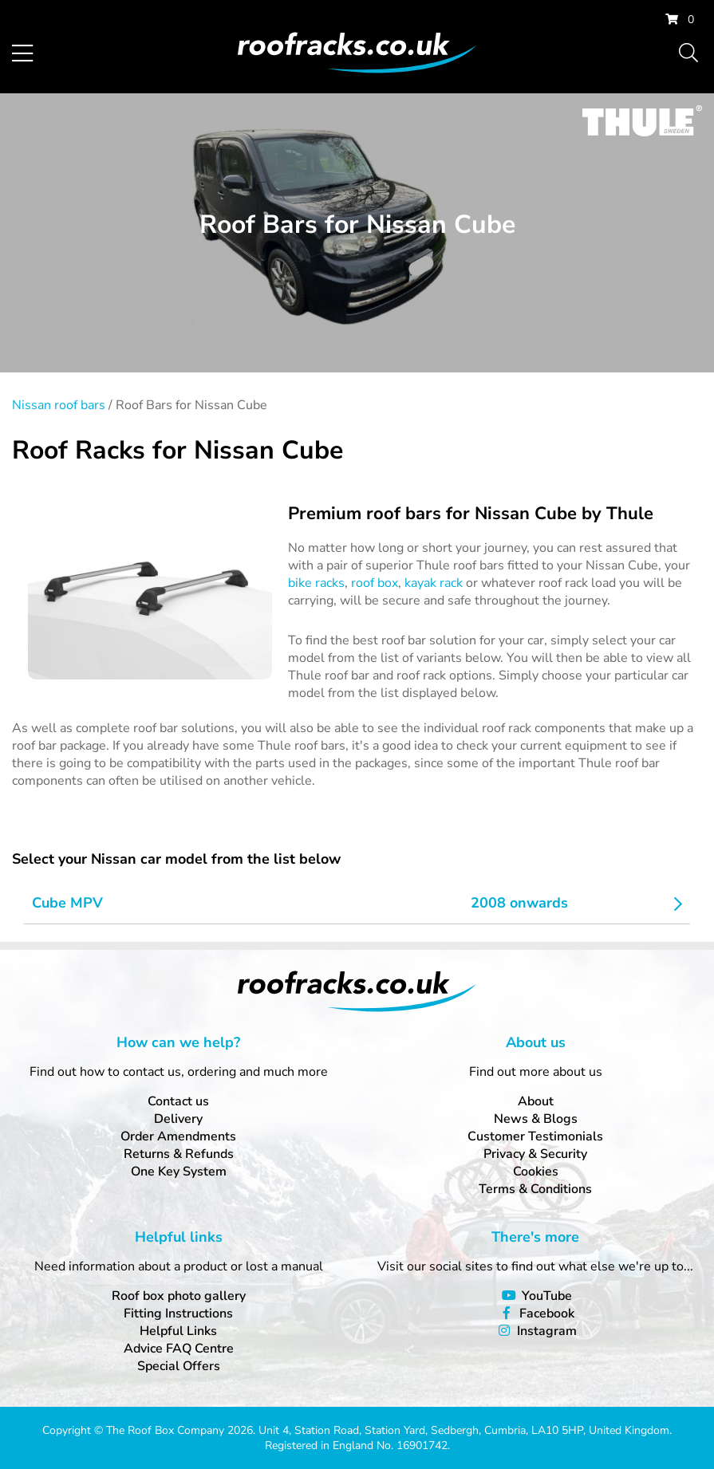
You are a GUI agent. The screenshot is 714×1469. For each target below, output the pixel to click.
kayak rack (433, 583)
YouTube (547, 1296)
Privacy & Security (535, 1154)
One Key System (179, 1171)
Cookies (535, 1171)
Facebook (546, 1313)
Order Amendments (178, 1136)
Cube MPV (67, 902)
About (536, 1101)
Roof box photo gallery (179, 1296)
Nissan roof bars (58, 405)
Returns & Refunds (179, 1154)
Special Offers (178, 1366)
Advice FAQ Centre (179, 1348)
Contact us (178, 1101)
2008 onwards (519, 902)
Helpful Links (178, 1331)
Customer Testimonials (535, 1136)
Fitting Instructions (178, 1313)
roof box (374, 583)
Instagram (547, 1331)
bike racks (316, 583)
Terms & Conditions (535, 1189)
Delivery (178, 1119)
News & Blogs (536, 1119)
